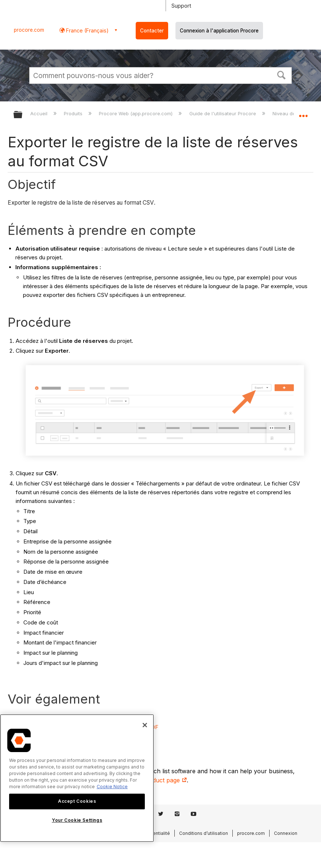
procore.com (29, 30)
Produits (74, 113)
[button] (281, 74)
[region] (77, 778)
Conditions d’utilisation (203, 833)
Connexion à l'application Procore (219, 31)
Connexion (285, 833)
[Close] (145, 725)
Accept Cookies (77, 801)
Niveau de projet (292, 113)
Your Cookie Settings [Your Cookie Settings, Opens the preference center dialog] (77, 820)
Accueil (39, 113)
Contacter (152, 31)
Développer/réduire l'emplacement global (303, 112)
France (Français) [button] (87, 30)
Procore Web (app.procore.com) (136, 113)
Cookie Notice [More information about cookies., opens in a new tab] (112, 786)
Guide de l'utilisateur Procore (223, 113)
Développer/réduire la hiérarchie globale (22, 115)
